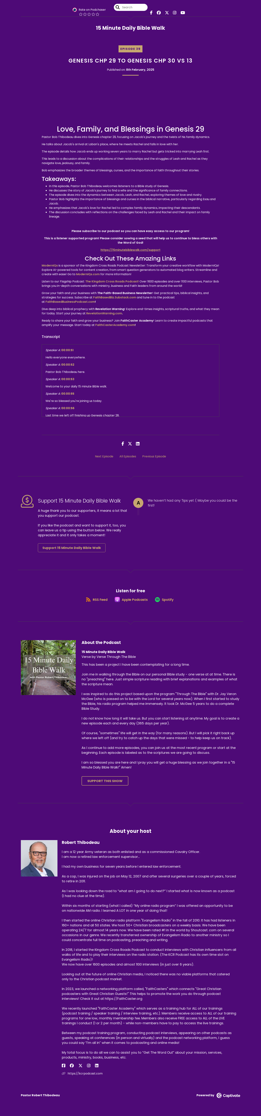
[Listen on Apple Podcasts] (130, 603)
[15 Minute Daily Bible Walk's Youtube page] (179, 14)
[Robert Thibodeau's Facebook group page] (68, 1069)
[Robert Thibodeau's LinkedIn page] (81, 1069)
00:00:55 (67, 394)
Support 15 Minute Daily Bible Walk (71, 547)
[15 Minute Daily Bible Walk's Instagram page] (173, 14)
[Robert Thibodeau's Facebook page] (63, 1069)
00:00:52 (67, 365)
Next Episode (104, 456)
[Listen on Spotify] (166, 603)
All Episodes (127, 456)
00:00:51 (67, 350)
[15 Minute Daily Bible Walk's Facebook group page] (160, 14)
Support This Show (105, 785)
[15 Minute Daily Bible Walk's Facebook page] (154, 14)
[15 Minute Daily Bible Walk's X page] (167, 14)
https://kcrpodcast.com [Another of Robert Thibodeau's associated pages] (82, 1077)
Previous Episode (154, 456)
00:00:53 (67, 379)
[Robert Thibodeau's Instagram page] (77, 1069)
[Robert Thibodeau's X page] (73, 1069)
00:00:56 (67, 408)
